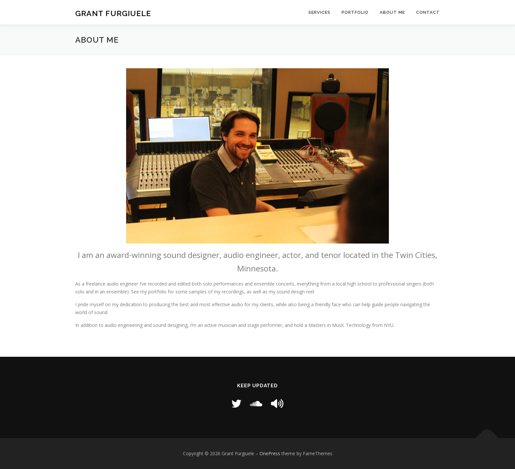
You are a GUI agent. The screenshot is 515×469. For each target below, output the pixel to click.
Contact (428, 12)
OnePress (269, 453)
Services (319, 12)
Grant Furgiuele (113, 13)
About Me (392, 12)
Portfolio (355, 12)
